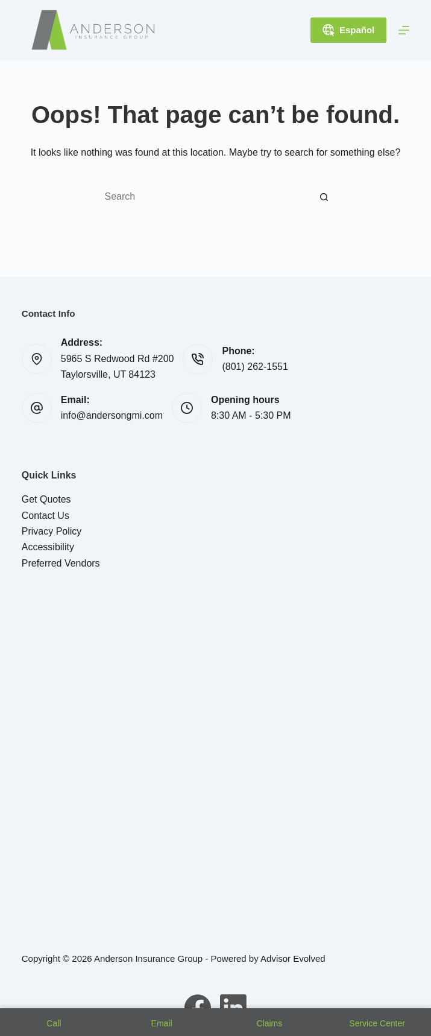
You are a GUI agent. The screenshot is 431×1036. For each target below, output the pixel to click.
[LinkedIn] (233, 1007)
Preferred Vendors (61, 563)
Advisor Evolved (293, 958)
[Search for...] (203, 197)
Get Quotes (46, 499)
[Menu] (403, 30)
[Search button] (324, 197)
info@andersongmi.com (112, 415)
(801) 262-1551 (255, 366)
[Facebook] (197, 1007)
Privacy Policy (52, 531)
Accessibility (48, 547)
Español (348, 30)
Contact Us (45, 515)
